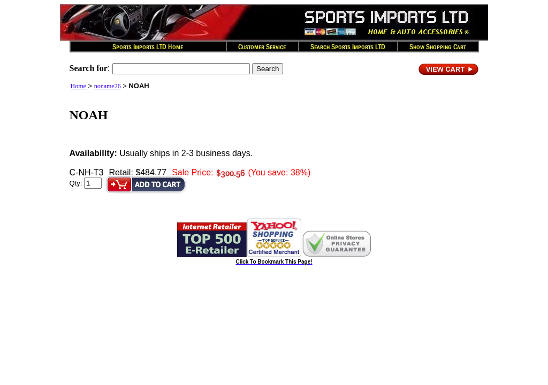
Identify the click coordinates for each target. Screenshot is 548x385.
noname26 (107, 86)
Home (78, 86)
